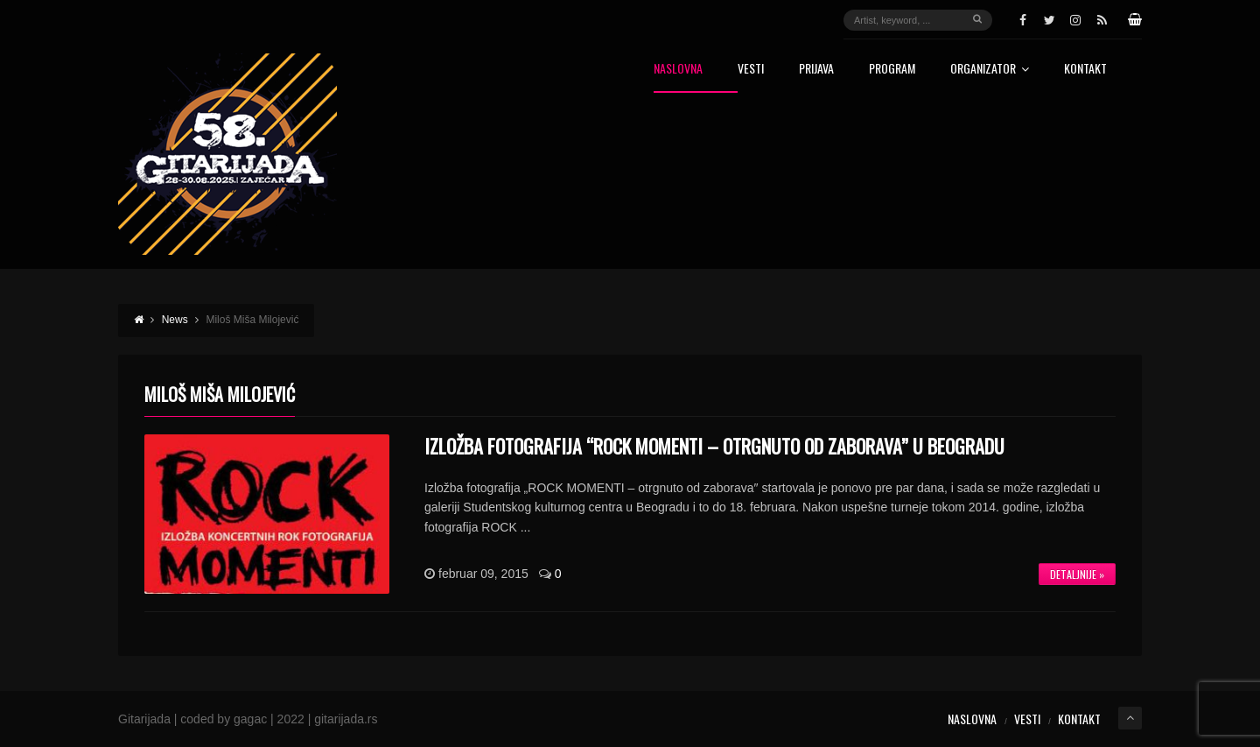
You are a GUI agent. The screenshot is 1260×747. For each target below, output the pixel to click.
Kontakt (1085, 69)
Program (892, 69)
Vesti (751, 69)
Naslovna (678, 69)
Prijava (816, 69)
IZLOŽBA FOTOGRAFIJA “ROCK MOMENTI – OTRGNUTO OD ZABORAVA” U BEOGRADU (714, 446)
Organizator (989, 69)
